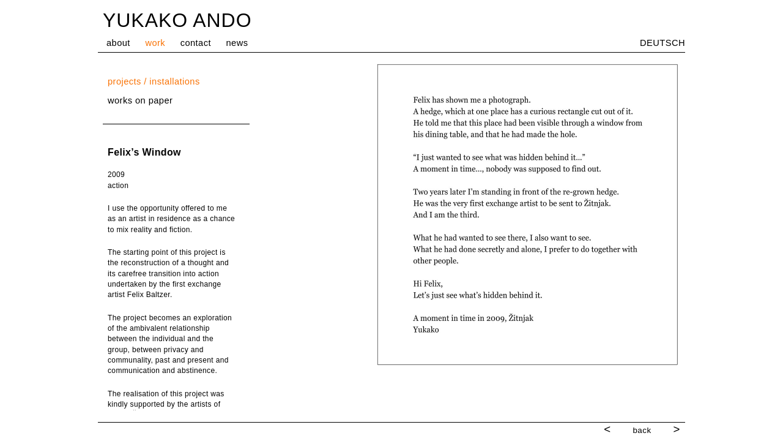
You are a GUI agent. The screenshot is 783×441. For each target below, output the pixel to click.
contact (195, 43)
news (237, 43)
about (118, 43)
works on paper (140, 100)
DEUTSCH (662, 43)
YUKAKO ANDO (177, 20)
